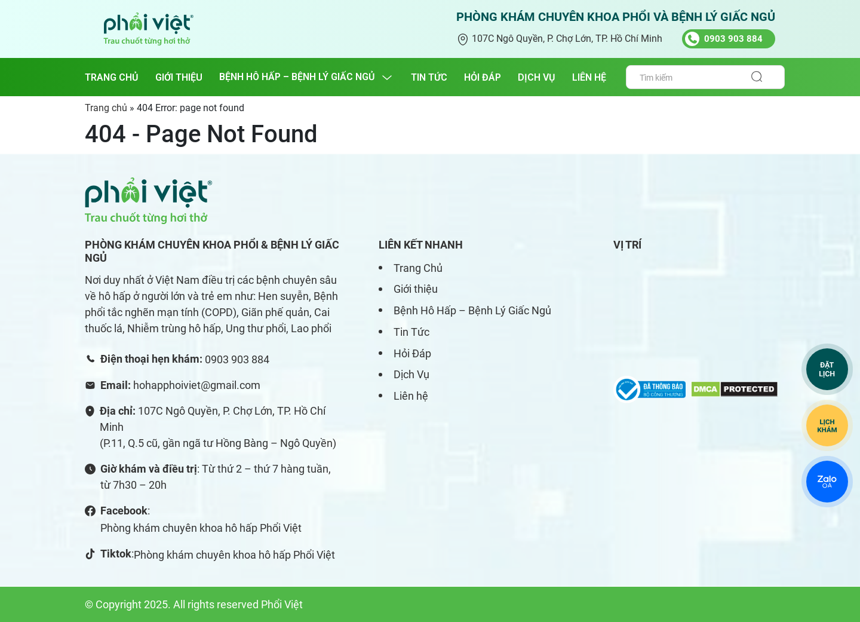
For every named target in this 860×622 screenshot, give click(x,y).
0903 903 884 (237, 359)
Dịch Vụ (411, 374)
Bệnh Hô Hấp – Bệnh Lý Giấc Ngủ (472, 310)
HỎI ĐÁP (482, 77)
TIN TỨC (429, 77)
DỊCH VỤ (536, 77)
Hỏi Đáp (412, 353)
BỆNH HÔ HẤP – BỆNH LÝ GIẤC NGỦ (297, 76)
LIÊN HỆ (589, 77)
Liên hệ (411, 396)
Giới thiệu (416, 289)
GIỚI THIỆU (178, 77)
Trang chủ (112, 77)
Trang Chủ (418, 268)
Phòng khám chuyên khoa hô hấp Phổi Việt (201, 528)
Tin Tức (411, 332)
